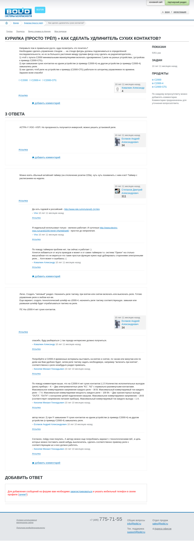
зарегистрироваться (81, 491)
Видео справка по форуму (39, 31)
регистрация (180, 12)
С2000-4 (35, 80)
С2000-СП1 (50, 80)
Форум (16, 23)
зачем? (23, 494)
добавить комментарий (47, 103)
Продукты (20, 31)
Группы (9, 31)
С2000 (24, 80)
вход (167, 12)
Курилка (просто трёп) (33, 23)
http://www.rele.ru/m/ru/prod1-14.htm (82, 209)
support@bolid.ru (136, 532)
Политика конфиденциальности (30, 528)
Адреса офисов (163, 528)
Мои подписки (60, 31)
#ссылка (23, 95)
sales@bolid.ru (160, 523)
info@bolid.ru (134, 523)
